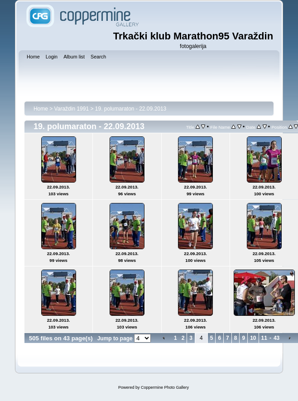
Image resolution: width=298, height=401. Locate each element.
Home (41, 109)
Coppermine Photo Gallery (165, 387)
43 (276, 338)
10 (253, 338)
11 (264, 338)
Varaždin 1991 (71, 109)
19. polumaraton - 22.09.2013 (130, 109)
